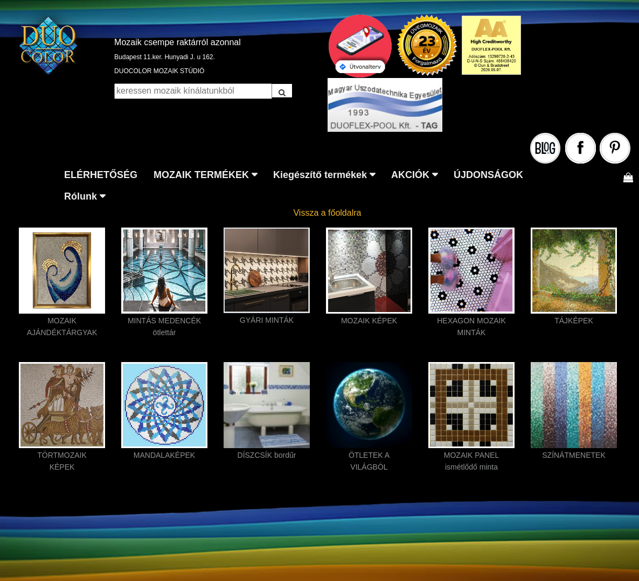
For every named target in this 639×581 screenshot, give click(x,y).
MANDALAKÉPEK (164, 455)
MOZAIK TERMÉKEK (201, 174)
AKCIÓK (410, 174)
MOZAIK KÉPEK (369, 320)
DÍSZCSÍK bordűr (267, 455)
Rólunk (80, 196)
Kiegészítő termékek (320, 174)
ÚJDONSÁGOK (488, 174)
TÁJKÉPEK (573, 320)
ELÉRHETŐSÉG (100, 174)
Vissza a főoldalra (327, 212)
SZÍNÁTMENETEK (573, 455)
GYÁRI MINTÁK (267, 320)
